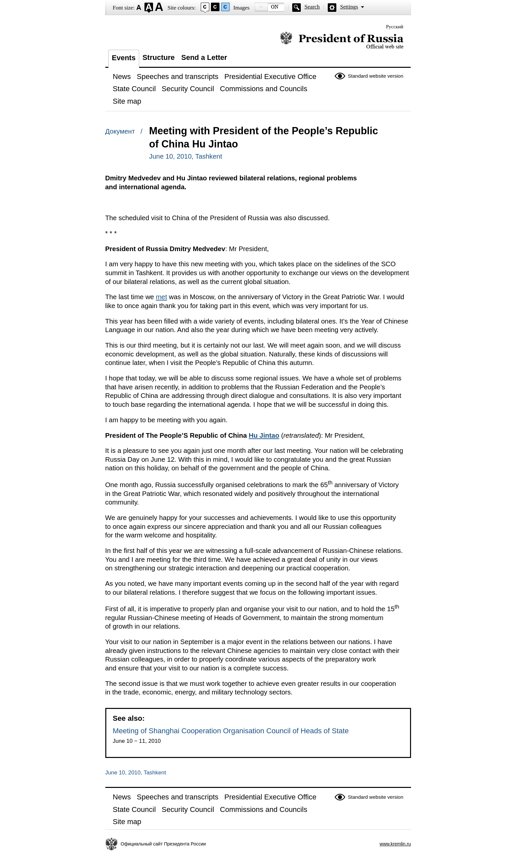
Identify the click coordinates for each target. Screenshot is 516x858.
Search (312, 7)
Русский (394, 26)
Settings (349, 7)
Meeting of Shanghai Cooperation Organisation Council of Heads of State (231, 731)
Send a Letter (204, 57)
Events (124, 58)
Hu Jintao (264, 435)
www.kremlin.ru (395, 843)
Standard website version (375, 76)
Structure (158, 57)
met (161, 296)
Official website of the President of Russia (341, 40)
